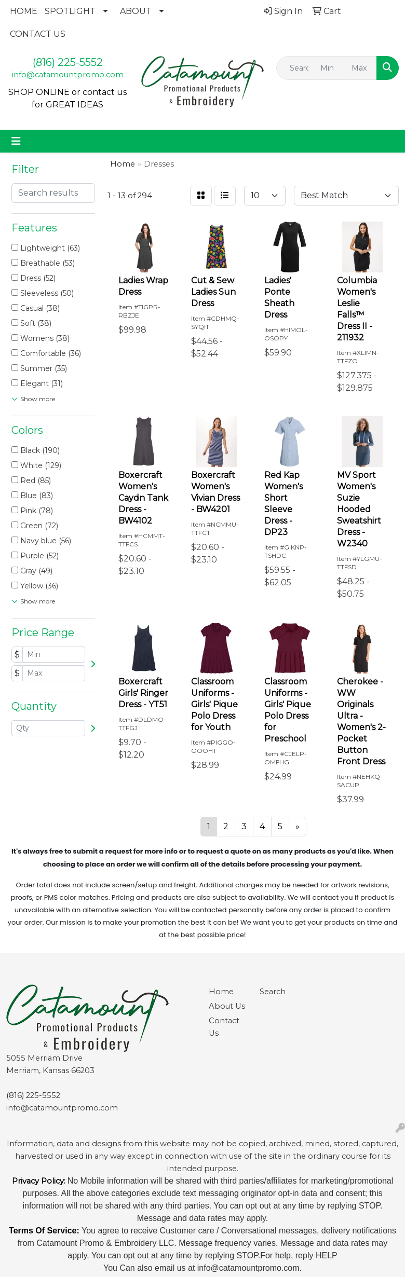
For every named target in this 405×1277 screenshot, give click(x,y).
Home (221, 991)
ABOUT (136, 11)
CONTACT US (37, 34)
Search (273, 991)
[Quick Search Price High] (361, 68)
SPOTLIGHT (70, 11)
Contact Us (224, 1027)
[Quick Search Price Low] (330, 68)
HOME (23, 11)
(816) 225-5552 (68, 62)
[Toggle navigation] (16, 141)
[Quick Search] (295, 68)
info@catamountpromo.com (68, 74)
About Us (227, 1006)
